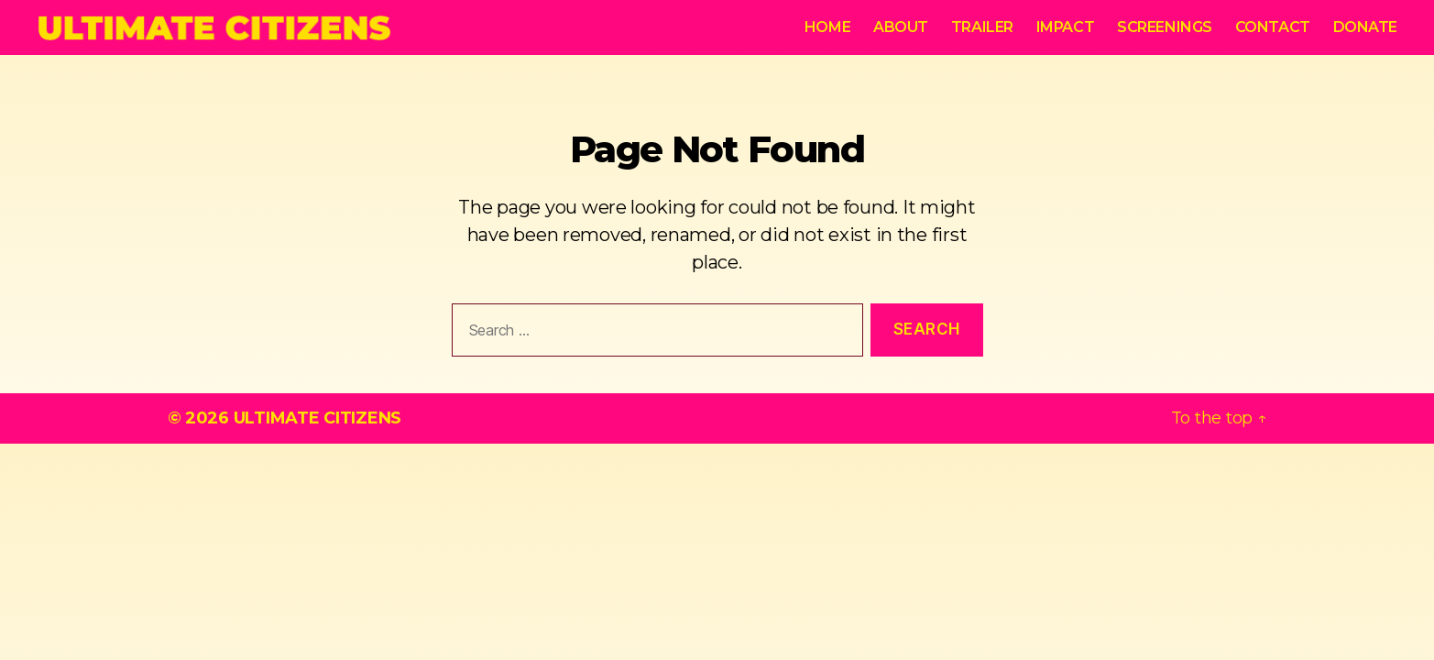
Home (827, 27)
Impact (1065, 27)
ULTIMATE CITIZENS (317, 418)
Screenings (1164, 27)
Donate (1365, 27)
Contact (1272, 27)
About (900, 27)
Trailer (982, 27)
